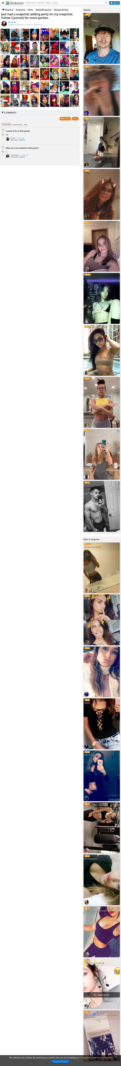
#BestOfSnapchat (43, 10)
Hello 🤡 (87, 599)
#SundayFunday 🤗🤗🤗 (92, 547)
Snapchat (7, 10)
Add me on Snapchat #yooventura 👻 (96, 911)
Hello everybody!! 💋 (91, 859)
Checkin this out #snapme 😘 (94, 963)
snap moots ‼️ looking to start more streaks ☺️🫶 (100, 69)
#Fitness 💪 (88, 807)
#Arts (30, 10)
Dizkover (15, 3)
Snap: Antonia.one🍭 (91, 225)
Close (75, 118)
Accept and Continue (60, 1062)
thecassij (87, 703)
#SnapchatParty (61, 10)
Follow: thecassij (89, 651)
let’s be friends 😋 (90, 121)
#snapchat (20, 10)
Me (85, 17)
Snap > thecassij (89, 755)
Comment (65, 118)
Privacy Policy (86, 1057)
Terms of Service (104, 1057)
